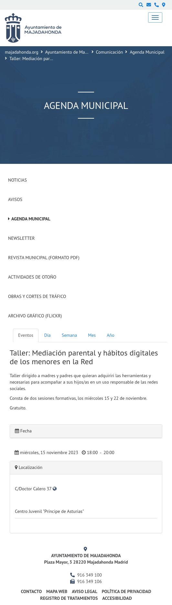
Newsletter (21, 238)
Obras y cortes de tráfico (37, 296)
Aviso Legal (84, 591)
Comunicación (109, 52)
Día (47, 335)
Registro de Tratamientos (69, 598)
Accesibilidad (117, 598)
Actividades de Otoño (32, 277)
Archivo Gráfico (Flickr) (35, 316)
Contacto (31, 591)
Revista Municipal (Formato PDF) (44, 257)
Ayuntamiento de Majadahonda (75, 52)
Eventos (25, 335)
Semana (69, 335)
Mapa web (56, 591)
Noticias (17, 180)
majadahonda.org (21, 52)
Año (110, 335)
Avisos (15, 199)
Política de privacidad (126, 591)
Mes (92, 335)
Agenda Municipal (147, 52)
